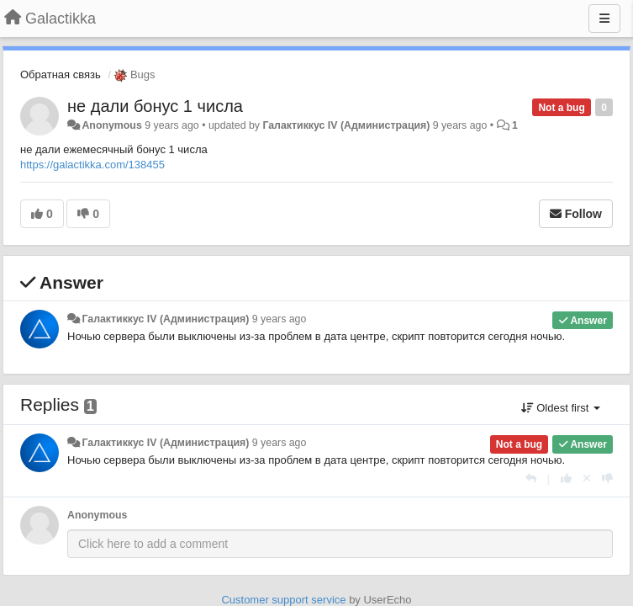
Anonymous (111, 125)
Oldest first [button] (560, 407)
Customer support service (283, 599)
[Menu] (604, 18)
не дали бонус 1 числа (155, 106)
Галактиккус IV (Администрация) (346, 125)
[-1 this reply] (607, 478)
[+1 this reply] (566, 478)
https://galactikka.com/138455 (92, 164)
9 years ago (279, 319)
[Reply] (530, 478)
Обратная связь (60, 74)
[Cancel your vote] (587, 478)
